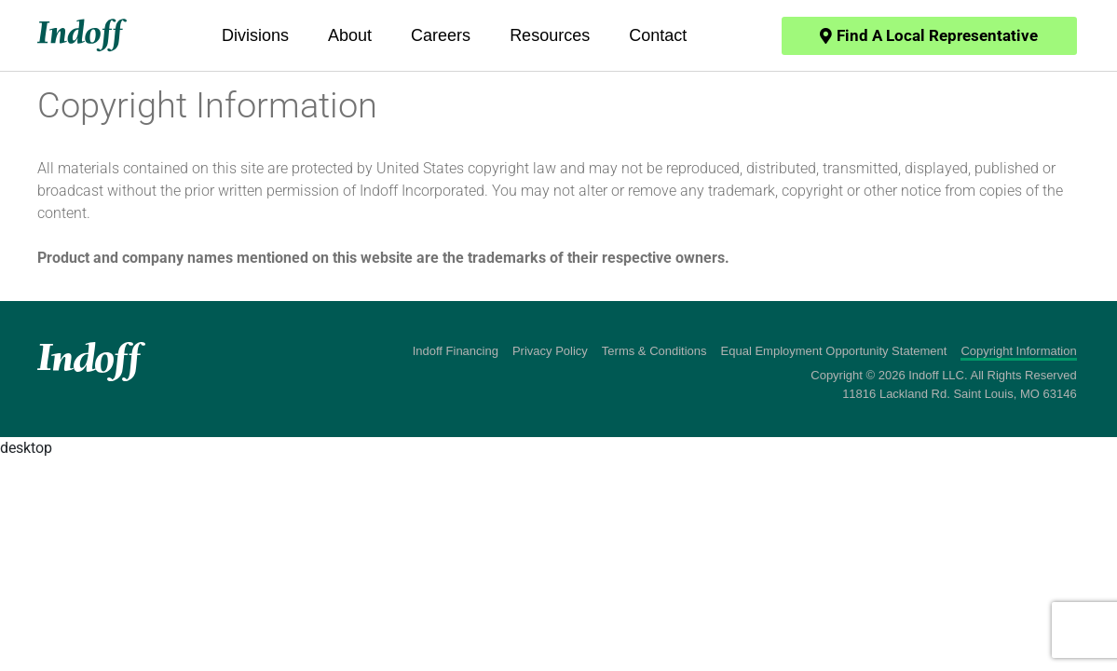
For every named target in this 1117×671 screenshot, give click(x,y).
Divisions (255, 35)
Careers (440, 35)
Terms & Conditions (654, 351)
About (350, 35)
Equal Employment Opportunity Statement (834, 351)
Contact (658, 35)
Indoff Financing (455, 351)
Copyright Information (1018, 351)
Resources (550, 35)
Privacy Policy (550, 351)
